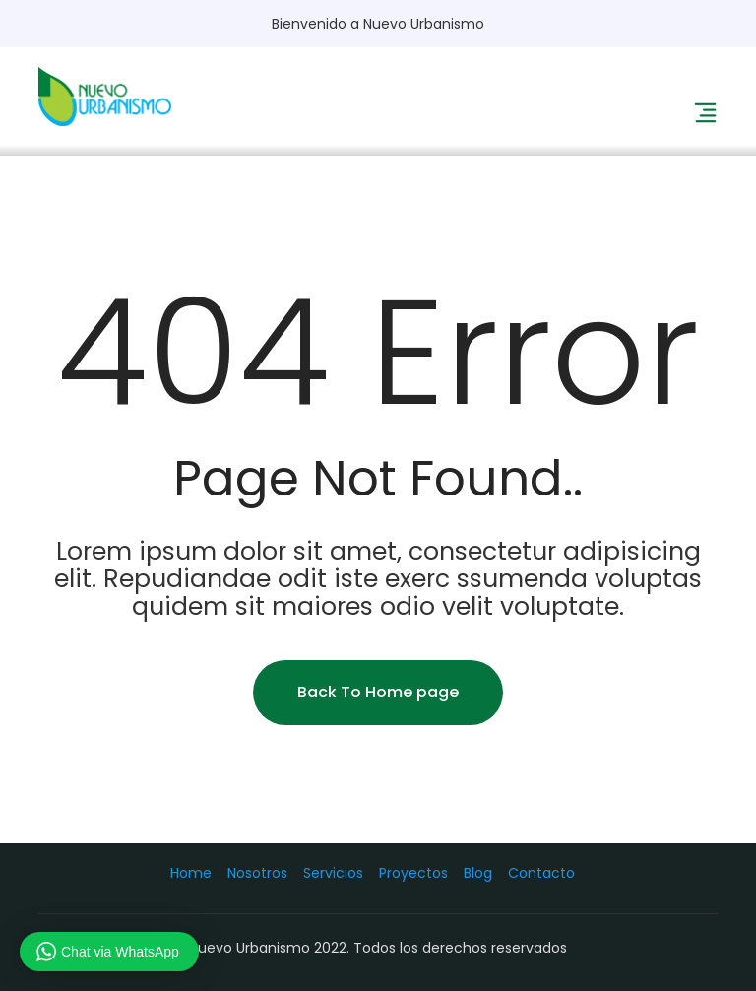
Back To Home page (378, 692)
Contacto (541, 873)
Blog (478, 873)
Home (191, 873)
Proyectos (413, 873)
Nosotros (257, 873)
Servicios (333, 873)
